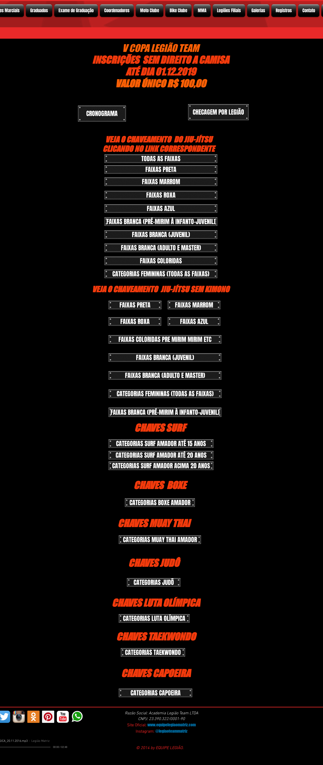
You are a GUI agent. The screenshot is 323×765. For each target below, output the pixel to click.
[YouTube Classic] (63, 717)
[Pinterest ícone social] (48, 717)
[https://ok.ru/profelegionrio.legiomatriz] (33, 717)
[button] (160, 169)
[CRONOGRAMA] (102, 114)
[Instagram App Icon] (19, 717)
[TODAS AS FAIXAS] (160, 158)
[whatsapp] (77, 717)
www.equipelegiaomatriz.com (171, 724)
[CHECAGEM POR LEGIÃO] (218, 112)
